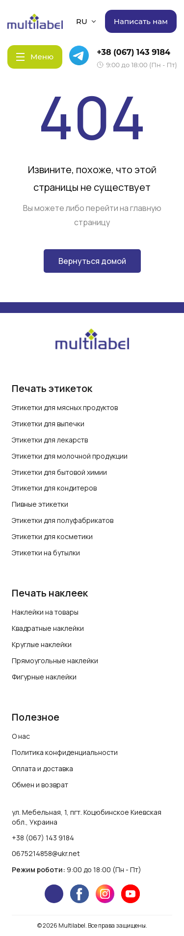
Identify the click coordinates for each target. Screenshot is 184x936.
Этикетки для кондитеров (54, 488)
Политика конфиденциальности (65, 752)
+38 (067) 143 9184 (133, 52)
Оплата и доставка (42, 768)
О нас (21, 736)
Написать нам (141, 21)
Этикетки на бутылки (46, 552)
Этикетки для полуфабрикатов (62, 520)
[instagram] (105, 893)
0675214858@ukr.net (46, 853)
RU (85, 21)
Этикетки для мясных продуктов (65, 407)
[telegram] (54, 893)
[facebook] (79, 893)
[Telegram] (80, 57)
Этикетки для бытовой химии (59, 472)
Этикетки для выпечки (48, 423)
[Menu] (34, 57)
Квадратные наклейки (48, 628)
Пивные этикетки (40, 504)
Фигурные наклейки (44, 676)
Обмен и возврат (40, 784)
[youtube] (130, 893)
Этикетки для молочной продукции (70, 456)
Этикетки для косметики (52, 536)
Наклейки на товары (45, 612)
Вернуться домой (92, 261)
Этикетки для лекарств (50, 439)
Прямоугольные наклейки (55, 660)
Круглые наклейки (42, 644)
